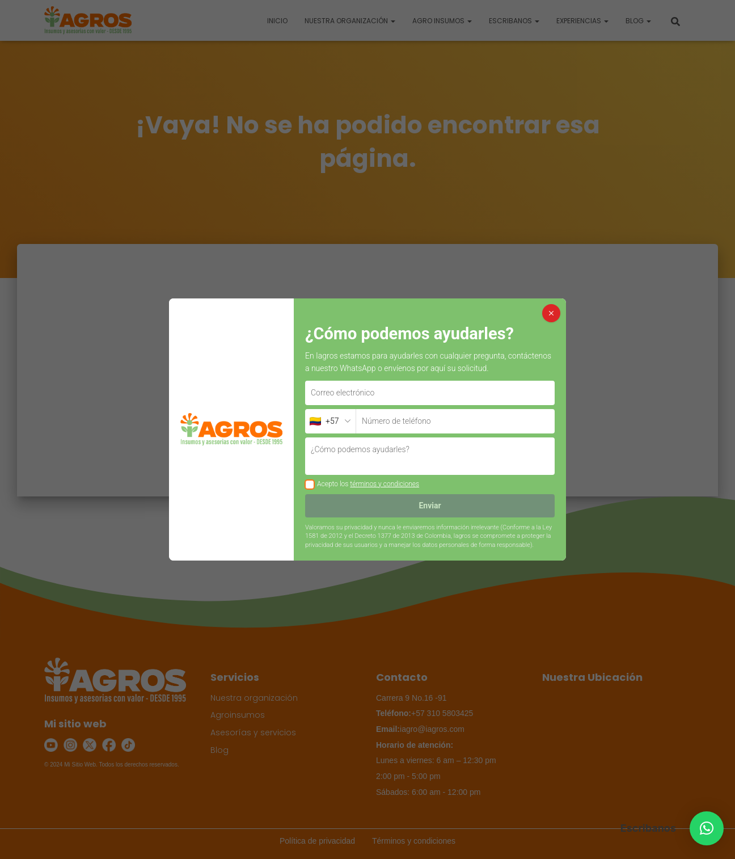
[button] (707, 828)
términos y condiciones (384, 484)
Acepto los (368, 484)
